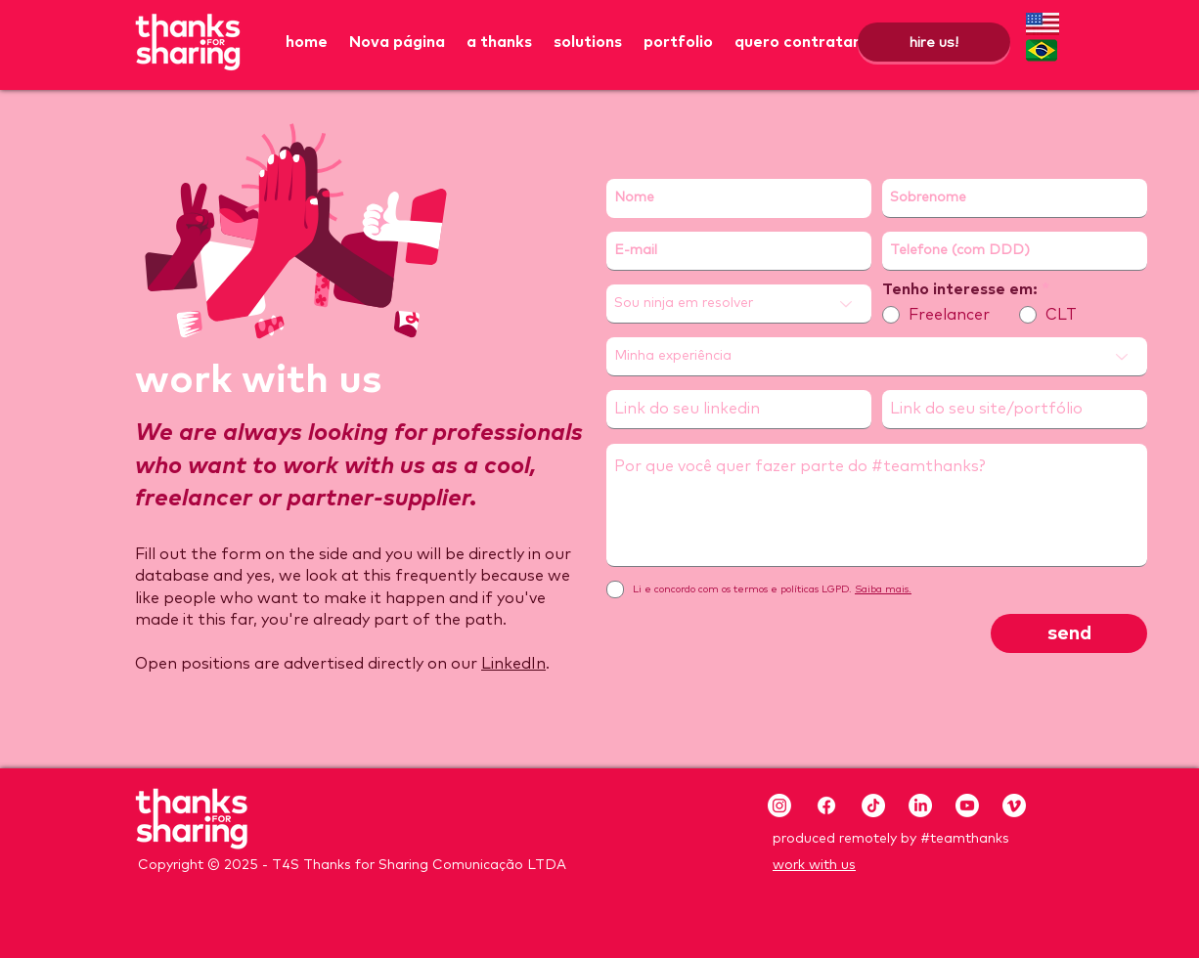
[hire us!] (934, 42)
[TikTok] (873, 805)
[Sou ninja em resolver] (738, 304)
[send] (1069, 633)
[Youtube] (967, 805)
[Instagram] (779, 805)
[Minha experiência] (876, 356)
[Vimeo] (1014, 805)
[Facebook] (826, 805)
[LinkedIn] (920, 805)
